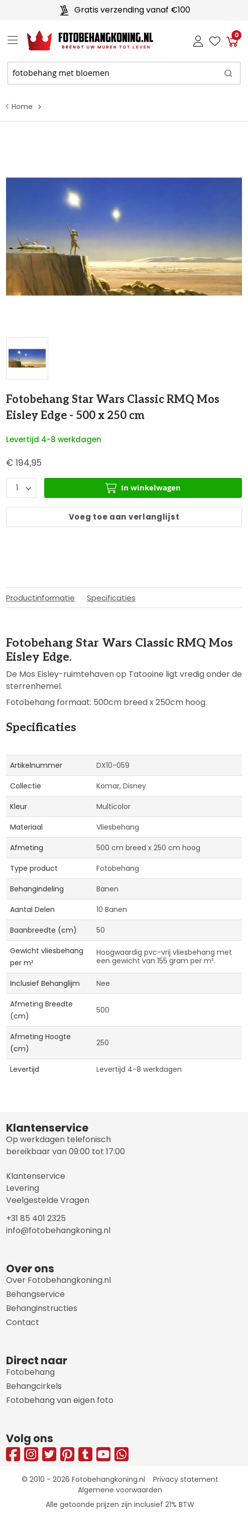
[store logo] (82, 41)
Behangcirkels (34, 1386)
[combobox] (124, 73)
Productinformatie (40, 597)
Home (22, 107)
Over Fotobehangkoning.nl (58, 1280)
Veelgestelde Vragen (47, 1200)
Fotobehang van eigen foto (59, 1400)
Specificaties (111, 597)
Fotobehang (30, 1372)
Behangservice (35, 1294)
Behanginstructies (41, 1308)
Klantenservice (35, 1176)
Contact (22, 1322)
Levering (22, 1188)
